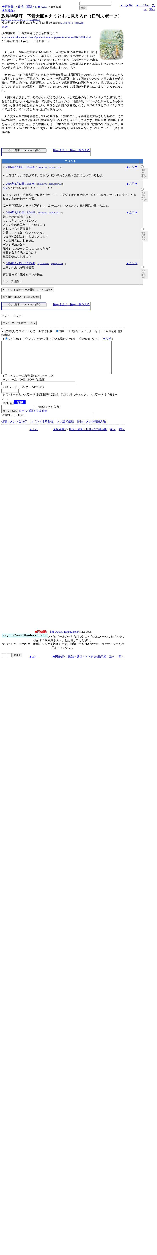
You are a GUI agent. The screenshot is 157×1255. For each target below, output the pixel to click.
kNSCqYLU (79, 23)
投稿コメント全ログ (14, 427)
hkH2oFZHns (42, 213)
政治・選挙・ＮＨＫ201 (33, 6)
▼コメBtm (142, 5)
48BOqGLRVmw (55, 184)
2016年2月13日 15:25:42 (20, 263)
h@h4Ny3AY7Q (57, 264)
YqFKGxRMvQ (43, 264)
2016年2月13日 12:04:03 (20, 212)
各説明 (107, 338)
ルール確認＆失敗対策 (33, 417)
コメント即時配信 (42, 427)
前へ (152, 9)
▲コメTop (126, 5)
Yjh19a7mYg (42, 167)
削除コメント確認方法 (91, 427)
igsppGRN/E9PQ (66, 23)
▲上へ (33, 435)
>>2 (5, 187)
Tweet (4, 26)
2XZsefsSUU (42, 184)
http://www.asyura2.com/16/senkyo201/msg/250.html (20, 20)
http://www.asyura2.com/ (64, 638)
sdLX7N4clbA (54, 213)
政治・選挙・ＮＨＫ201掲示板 (88, 435)
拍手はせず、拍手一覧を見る (71, 150)
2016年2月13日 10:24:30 (20, 166)
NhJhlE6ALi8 (54, 167)
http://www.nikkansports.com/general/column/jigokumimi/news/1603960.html (46, 37)
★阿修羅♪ (8, 6)
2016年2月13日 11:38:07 (20, 183)
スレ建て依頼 (65, 427)
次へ (112, 435)
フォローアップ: (11, 316)
